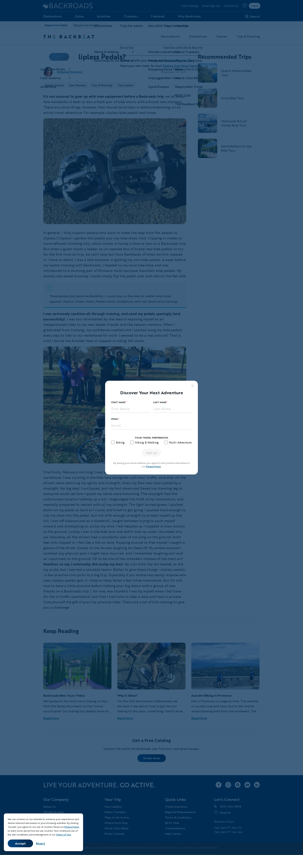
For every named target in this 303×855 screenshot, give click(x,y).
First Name (118, 402)
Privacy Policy (153, 466)
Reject (40, 843)
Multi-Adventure (180, 442)
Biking (120, 442)
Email (114, 419)
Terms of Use (63, 834)
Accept (20, 843)
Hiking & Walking (147, 442)
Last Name (159, 402)
